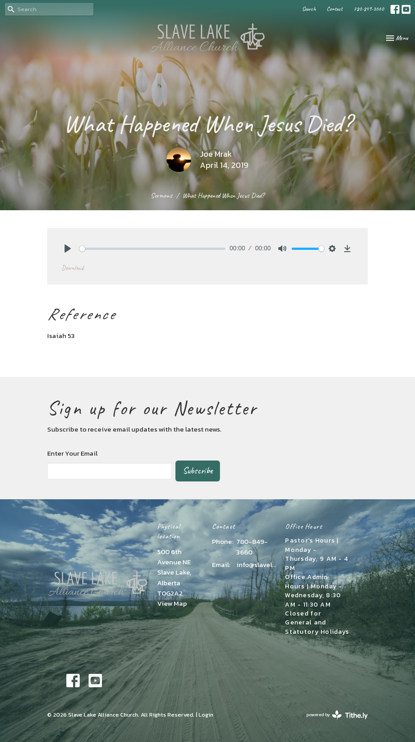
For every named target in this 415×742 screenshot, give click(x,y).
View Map (172, 603)
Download (72, 268)
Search (309, 8)
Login (206, 714)
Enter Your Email (72, 453)
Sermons (161, 195)
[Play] (68, 248)
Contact (334, 8)
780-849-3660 (369, 8)
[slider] (152, 249)
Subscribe (198, 470)
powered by (337, 715)
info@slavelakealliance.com (256, 564)
